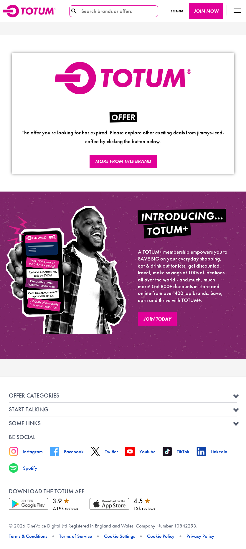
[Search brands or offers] (111, 11)
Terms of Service (75, 536)
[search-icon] (74, 11)
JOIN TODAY (157, 319)
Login (177, 11)
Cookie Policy (160, 536)
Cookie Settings (119, 536)
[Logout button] (237, 11)
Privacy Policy (200, 536)
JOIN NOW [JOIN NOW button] (206, 11)
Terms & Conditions (28, 536)
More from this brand (123, 161)
